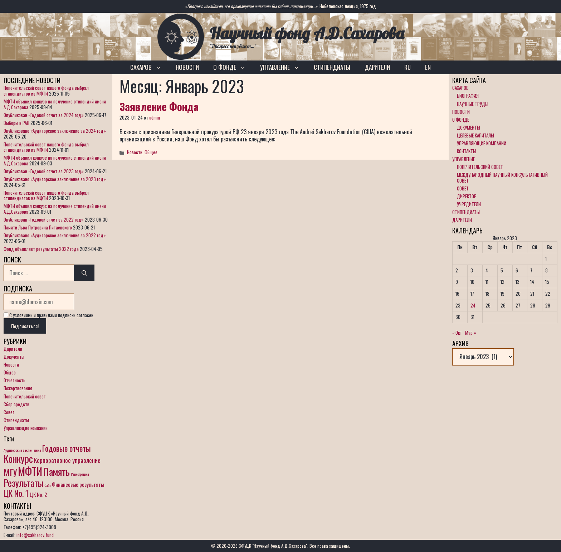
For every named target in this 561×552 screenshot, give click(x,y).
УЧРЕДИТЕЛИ (469, 204)
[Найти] (84, 273)
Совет (9, 412)
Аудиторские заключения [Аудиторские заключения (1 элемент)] (22, 450)
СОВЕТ (463, 188)
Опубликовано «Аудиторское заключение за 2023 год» (55, 179)
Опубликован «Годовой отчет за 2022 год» (44, 219)
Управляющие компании (26, 427)
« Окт (457, 332)
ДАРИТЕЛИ (377, 67)
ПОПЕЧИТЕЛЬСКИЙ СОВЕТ (480, 166)
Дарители (13, 348)
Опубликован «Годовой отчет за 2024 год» (44, 114)
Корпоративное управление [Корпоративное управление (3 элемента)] (67, 460)
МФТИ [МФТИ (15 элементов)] (30, 471)
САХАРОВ (149, 67)
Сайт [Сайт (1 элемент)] (47, 485)
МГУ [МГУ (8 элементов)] (10, 471)
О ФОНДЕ (233, 67)
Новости (134, 152)
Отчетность (14, 380)
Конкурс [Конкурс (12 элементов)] (18, 458)
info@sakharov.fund (35, 534)
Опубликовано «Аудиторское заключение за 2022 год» (55, 235)
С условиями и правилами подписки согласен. (49, 315)
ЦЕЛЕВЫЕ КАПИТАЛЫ (475, 135)
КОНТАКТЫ (466, 151)
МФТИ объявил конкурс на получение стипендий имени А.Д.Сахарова (55, 104)
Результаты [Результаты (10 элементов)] (23, 483)
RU (407, 67)
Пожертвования (18, 388)
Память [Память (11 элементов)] (56, 471)
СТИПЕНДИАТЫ (332, 67)
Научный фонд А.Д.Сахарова (307, 33)
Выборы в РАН (16, 122)
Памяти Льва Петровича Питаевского (38, 227)
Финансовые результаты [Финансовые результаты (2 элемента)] (78, 484)
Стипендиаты (16, 419)
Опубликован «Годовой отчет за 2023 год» (44, 171)
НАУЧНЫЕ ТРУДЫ (472, 103)
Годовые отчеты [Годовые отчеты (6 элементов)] (66, 448)
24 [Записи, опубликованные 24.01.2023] (472, 305)
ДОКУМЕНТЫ (468, 127)
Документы (14, 356)
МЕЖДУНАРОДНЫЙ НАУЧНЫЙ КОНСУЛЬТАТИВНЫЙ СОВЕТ (502, 177)
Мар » (470, 332)
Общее (151, 152)
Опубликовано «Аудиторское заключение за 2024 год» (55, 130)
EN (428, 67)
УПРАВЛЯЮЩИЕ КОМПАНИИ (481, 143)
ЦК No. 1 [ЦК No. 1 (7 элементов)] (16, 493)
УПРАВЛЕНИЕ (283, 67)
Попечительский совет (25, 396)
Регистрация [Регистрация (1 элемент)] (80, 474)
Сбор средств (16, 404)
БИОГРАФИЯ (468, 95)
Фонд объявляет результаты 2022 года (41, 248)
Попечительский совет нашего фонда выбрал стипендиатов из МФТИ (46, 90)
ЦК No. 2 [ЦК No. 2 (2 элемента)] (38, 494)
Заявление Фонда (159, 106)
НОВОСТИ (187, 67)
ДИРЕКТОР (467, 196)
